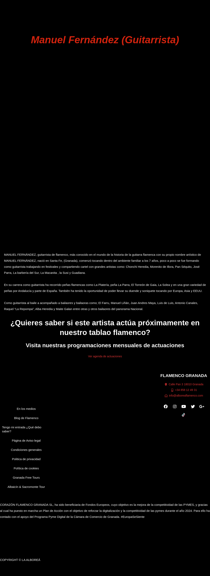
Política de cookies (26, 471)
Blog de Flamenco (26, 421)
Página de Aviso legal (26, 443)
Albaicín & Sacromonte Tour (26, 490)
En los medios (26, 411)
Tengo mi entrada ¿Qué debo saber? (21, 432)
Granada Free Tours (26, 480)
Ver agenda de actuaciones (105, 359)
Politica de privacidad (26, 462)
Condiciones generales (26, 452)
